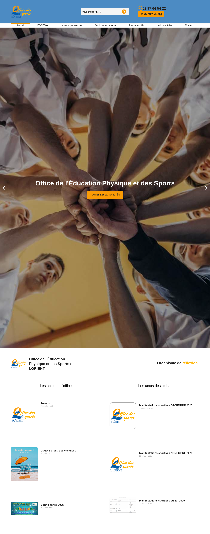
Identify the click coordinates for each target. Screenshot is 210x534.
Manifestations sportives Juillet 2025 (162, 500)
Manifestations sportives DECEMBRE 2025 (165, 405)
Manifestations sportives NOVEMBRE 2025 (165, 453)
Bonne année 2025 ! (53, 504)
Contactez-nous (151, 14)
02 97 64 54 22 (154, 8)
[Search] (124, 11)
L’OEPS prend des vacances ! (59, 450)
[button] (3, 187)
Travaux (46, 403)
